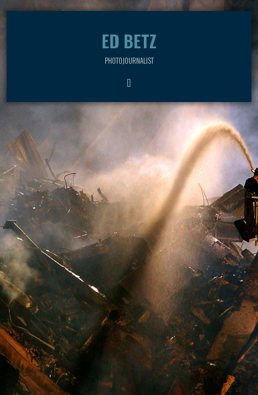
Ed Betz (129, 41)
